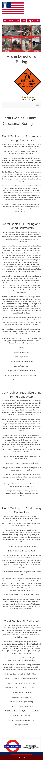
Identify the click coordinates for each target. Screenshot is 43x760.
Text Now (21, 757)
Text (23, 21)
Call (18, 21)
